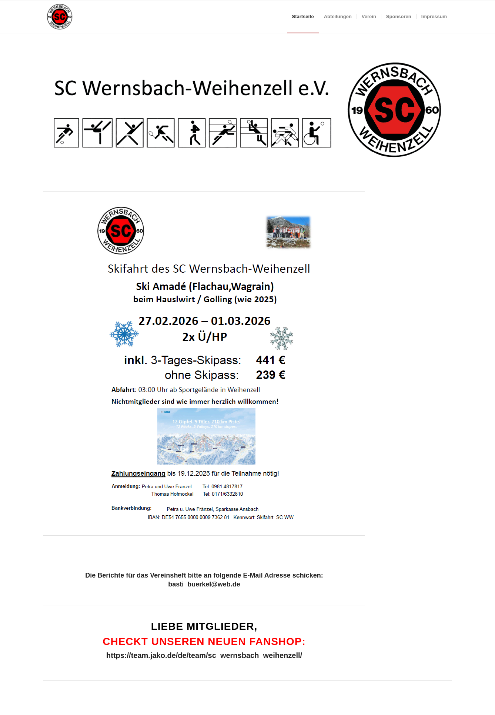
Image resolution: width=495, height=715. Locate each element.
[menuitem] (302, 16)
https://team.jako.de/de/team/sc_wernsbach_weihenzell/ (204, 655)
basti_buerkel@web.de (204, 584)
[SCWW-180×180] (59, 16)
